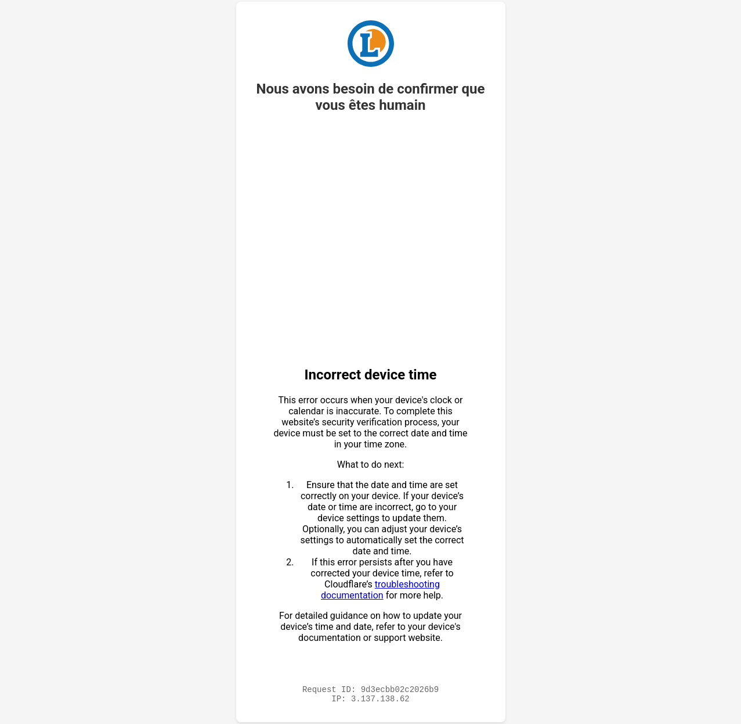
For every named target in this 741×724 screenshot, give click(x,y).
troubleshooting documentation (380, 588)
